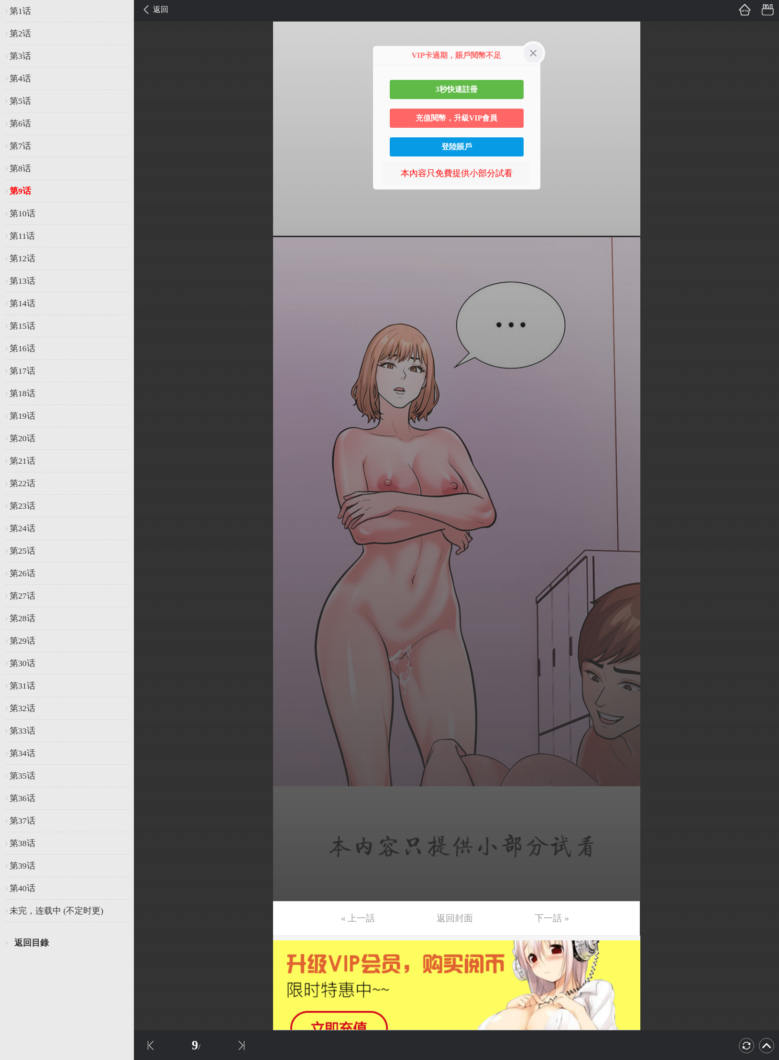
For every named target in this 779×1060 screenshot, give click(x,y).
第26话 (22, 573)
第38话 (22, 843)
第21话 (22, 461)
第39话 (22, 865)
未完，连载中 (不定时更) (56, 910)
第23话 (22, 506)
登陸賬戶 (456, 147)
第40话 (22, 888)
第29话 (22, 641)
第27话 (22, 596)
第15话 (22, 326)
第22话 (22, 483)
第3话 (20, 56)
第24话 (22, 528)
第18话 (22, 393)
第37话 (22, 821)
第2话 (20, 33)
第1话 (20, 11)
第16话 (22, 348)
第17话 (22, 371)
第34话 (22, 753)
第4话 (20, 78)
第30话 (22, 663)
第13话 (22, 281)
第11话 (22, 236)
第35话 (22, 776)
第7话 (20, 146)
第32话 (22, 708)
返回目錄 (31, 943)
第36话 (22, 798)
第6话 (20, 123)
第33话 (22, 731)
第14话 (22, 303)
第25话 (22, 551)
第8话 (20, 168)
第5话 (20, 101)
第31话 (22, 686)
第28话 (22, 618)
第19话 (22, 416)
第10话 (22, 213)
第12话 (22, 258)
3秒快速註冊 (457, 89)
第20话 (22, 438)
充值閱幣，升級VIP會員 (457, 118)
